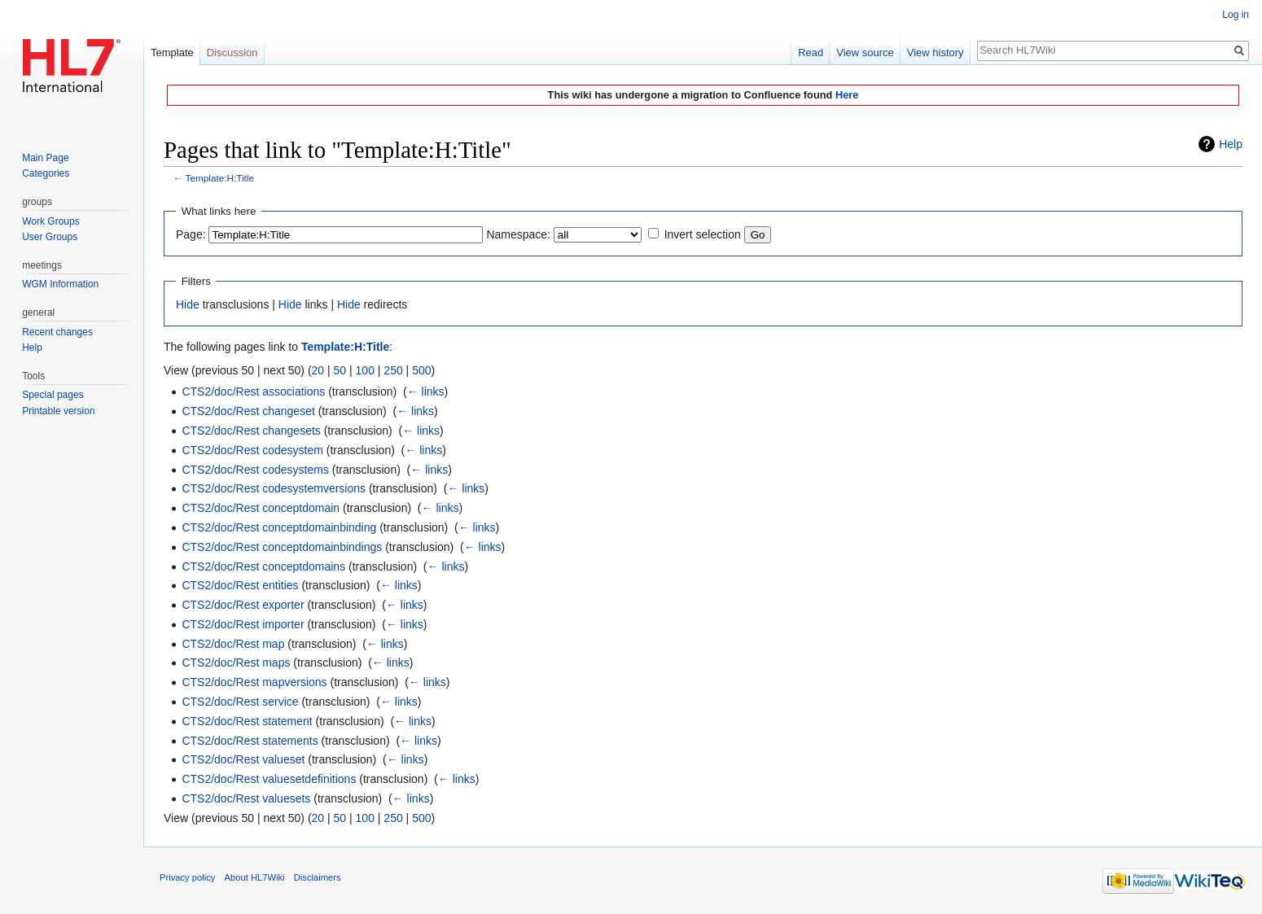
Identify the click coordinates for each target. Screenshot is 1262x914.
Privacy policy (187, 877)
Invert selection (702, 234)
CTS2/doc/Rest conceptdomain (261, 507)
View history (935, 52)
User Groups (49, 237)
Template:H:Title (220, 178)
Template (172, 52)
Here (846, 95)
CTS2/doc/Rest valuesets (246, 798)
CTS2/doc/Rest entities (240, 585)
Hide (187, 304)
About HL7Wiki (255, 877)
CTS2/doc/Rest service (240, 701)
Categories (45, 173)
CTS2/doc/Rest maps (236, 662)
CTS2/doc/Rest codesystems (255, 469)
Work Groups (50, 221)
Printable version (58, 411)
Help (1230, 144)
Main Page (45, 158)
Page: (191, 234)
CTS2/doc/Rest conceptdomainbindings (282, 546)
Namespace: (518, 234)
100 (365, 370)
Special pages (52, 394)
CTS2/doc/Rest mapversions (254, 682)
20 (318, 370)
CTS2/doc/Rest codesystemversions (274, 488)
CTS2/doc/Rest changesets (251, 430)
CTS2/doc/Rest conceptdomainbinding (279, 527)
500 (421, 370)
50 (340, 370)
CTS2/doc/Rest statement (247, 721)
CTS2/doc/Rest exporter (243, 604)
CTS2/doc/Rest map (233, 643)
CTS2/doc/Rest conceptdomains (263, 566)
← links (426, 391)
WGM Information (60, 284)
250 (392, 370)
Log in (1235, 14)
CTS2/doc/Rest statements (250, 740)
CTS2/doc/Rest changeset (248, 411)
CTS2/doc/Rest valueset (243, 759)
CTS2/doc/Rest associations (253, 391)
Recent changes (57, 332)
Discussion (232, 52)
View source (865, 52)
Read (810, 52)
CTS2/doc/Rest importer (243, 624)
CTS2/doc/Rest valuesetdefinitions (269, 778)
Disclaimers (317, 877)
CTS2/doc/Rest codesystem (252, 450)
